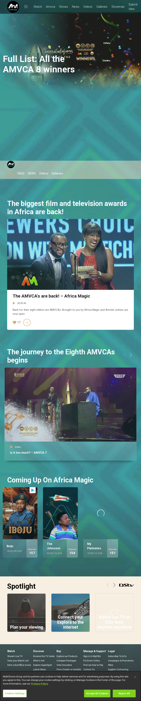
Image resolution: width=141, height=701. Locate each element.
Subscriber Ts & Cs (117, 656)
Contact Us (89, 669)
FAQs (110, 665)
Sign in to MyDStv (92, 656)
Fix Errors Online (91, 660)
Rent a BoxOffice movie (19, 665)
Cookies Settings (15, 693)
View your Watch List (18, 660)
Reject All (124, 693)
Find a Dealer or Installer (69, 669)
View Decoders (64, 665)
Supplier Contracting (118, 669)
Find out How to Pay (93, 665)
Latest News (39, 669)
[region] (70, 686)
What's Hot (38, 660)
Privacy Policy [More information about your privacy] (39, 683)
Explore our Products (67, 656)
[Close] (135, 677)
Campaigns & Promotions (121, 660)
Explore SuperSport (42, 665)
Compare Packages (66, 660)
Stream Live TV (15, 656)
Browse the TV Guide (44, 656)
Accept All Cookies (97, 693)
